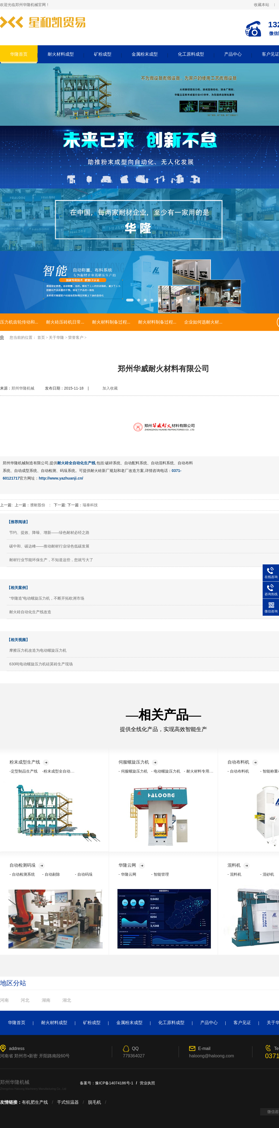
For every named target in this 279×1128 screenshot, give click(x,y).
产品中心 (233, 54)
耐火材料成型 (61, 54)
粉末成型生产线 (29, 762)
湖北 (66, 1000)
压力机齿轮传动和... (19, 322)
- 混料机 (234, 874)
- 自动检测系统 (22, 874)
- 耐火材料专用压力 (200, 771)
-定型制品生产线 (24, 771)
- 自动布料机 (238, 771)
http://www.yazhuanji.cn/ (61, 478)
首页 (41, 338)
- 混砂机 (267, 874)
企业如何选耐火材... (203, 322)
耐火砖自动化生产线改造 (30, 612)
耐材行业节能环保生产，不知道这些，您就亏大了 (51, 560)
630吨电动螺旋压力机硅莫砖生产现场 (41, 664)
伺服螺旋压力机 (138, 762)
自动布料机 (243, 762)
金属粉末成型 (145, 54)
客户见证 (242, 1022)
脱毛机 (94, 1102)
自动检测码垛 (27, 865)
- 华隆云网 (127, 874)
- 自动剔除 (51, 874)
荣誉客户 (75, 338)
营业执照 (147, 1083)
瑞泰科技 (90, 505)
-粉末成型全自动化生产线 (64, 771)
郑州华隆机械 (22, 388)
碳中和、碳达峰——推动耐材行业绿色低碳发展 (49, 546)
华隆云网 (132, 865)
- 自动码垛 (84, 874)
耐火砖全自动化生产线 (76, 463)
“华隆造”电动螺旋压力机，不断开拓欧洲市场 (46, 598)
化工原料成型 (191, 54)
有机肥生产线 (35, 1102)
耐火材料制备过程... (111, 322)
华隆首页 (19, 54)
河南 (4, 1000)
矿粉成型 (102, 54)
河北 (25, 1000)
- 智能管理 (160, 874)
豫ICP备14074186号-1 (114, 1083)
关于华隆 (56, 338)
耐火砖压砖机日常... (65, 322)
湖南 (46, 1000)
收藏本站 (261, 4)
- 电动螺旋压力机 (165, 771)
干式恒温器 (68, 1102)
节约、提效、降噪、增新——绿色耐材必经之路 (49, 532)
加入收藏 (110, 388)
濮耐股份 (37, 505)
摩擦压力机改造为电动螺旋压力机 (37, 650)
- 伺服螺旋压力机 (133, 771)
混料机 (239, 865)
